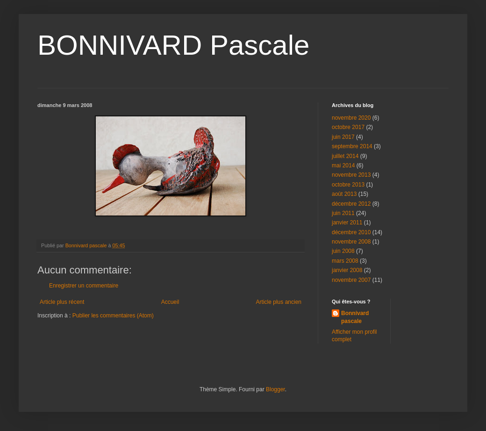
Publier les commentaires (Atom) (113, 315)
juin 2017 (343, 137)
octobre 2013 (348, 184)
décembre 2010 (351, 232)
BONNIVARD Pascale (173, 45)
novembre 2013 (351, 175)
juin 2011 (343, 213)
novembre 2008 (351, 241)
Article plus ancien (278, 302)
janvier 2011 (347, 222)
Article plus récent (62, 302)
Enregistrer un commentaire (83, 285)
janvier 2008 (347, 270)
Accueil (170, 302)
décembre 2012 (351, 204)
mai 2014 (343, 165)
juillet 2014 (345, 156)
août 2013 (344, 194)
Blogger (275, 389)
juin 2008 (343, 251)
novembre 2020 (351, 118)
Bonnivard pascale (355, 317)
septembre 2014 (352, 146)
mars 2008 (345, 261)
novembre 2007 (351, 280)
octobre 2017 (348, 127)
